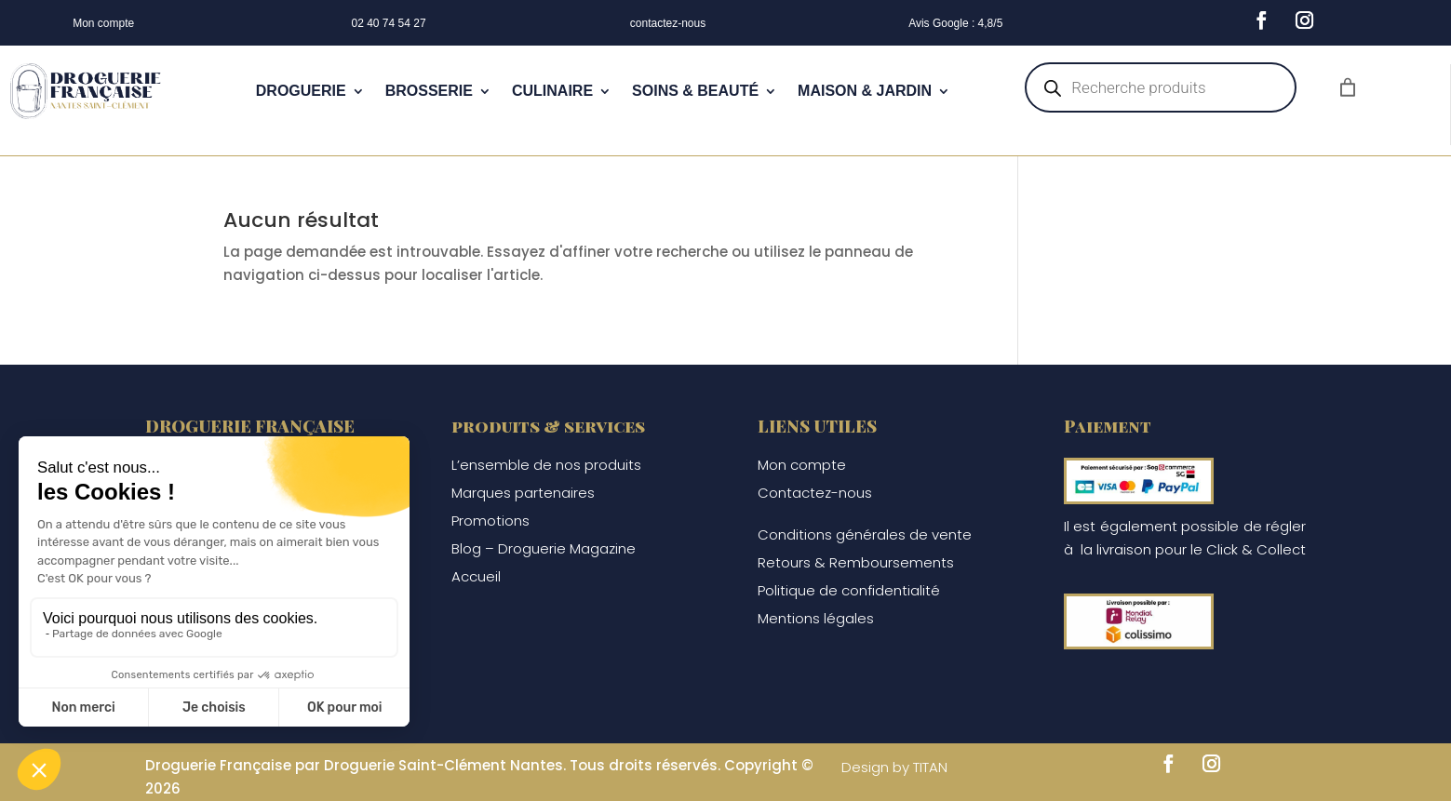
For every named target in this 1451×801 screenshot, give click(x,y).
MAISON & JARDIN (865, 91)
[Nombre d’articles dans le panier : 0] (1347, 87)
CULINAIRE (552, 91)
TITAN (930, 767)
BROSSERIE (429, 91)
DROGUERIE (301, 91)
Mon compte (103, 23)
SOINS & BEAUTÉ (695, 91)
